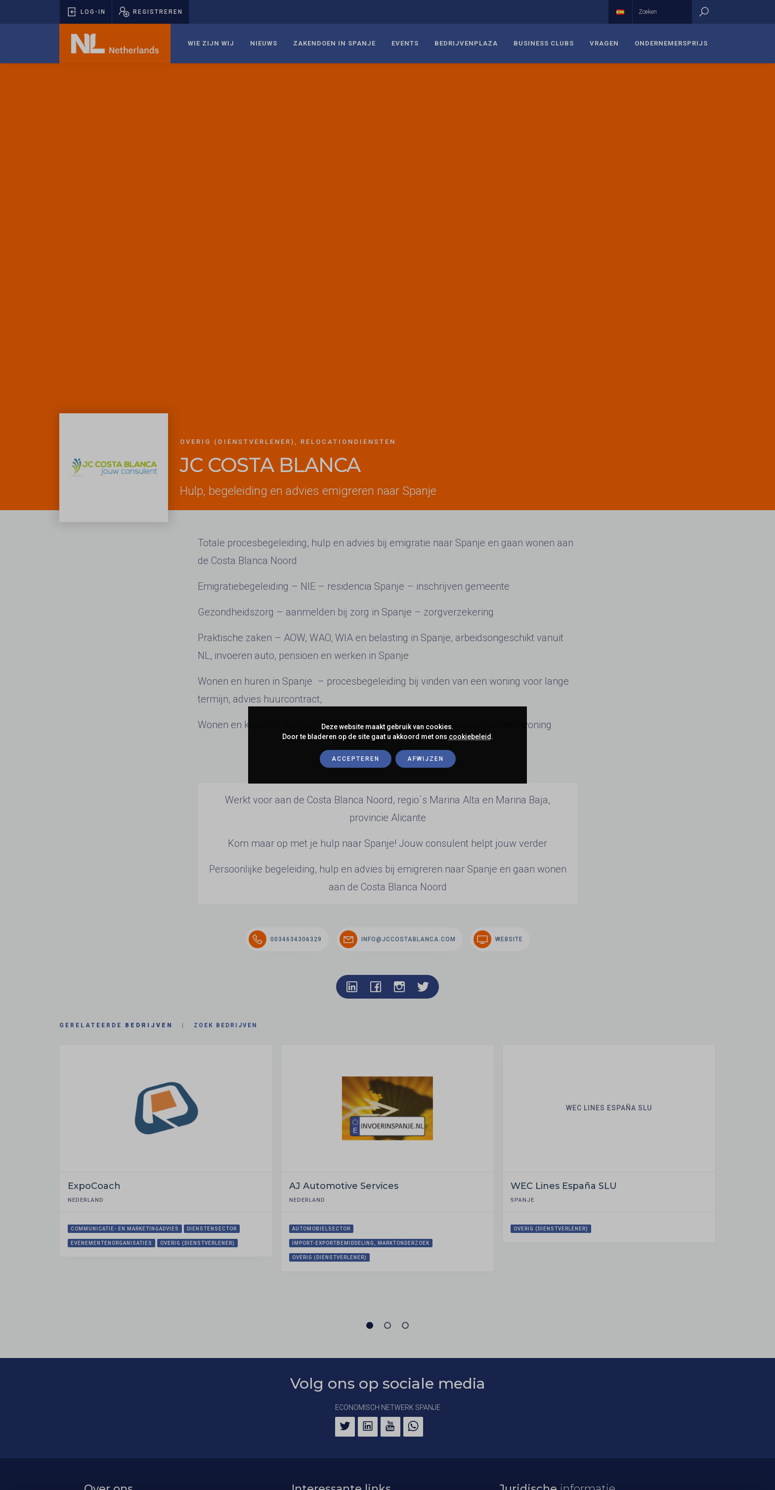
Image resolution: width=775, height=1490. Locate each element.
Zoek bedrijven (226, 1025)
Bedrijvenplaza (466, 43)
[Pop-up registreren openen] (150, 12)
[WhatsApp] (413, 1427)
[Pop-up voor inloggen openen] (86, 12)
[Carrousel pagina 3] (405, 1325)
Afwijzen (425, 758)
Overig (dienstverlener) (197, 1243)
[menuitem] (211, 43)
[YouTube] (390, 1427)
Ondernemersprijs (671, 43)
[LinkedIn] (368, 1427)
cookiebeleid (470, 737)
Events (405, 43)
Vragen (604, 43)
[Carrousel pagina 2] (387, 1325)
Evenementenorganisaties (111, 1243)
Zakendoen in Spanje (334, 43)
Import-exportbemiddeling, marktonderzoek (361, 1243)
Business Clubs (544, 43)
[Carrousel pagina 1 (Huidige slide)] (370, 1325)
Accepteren (356, 758)
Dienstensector (212, 1228)
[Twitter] (345, 1427)
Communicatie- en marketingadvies (125, 1228)
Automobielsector (321, 1228)
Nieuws (263, 43)
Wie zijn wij (211, 43)
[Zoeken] (704, 12)
